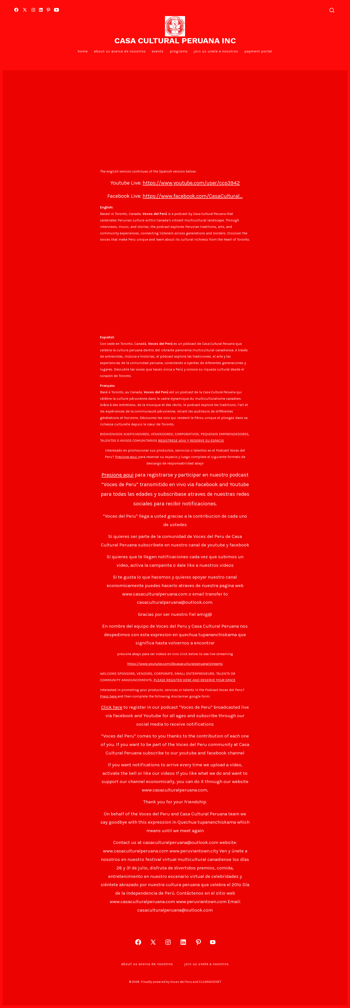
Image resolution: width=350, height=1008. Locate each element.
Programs (179, 51)
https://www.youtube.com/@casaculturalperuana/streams (175, 664)
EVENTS (158, 51)
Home (83, 51)
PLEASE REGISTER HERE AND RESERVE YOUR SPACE (194, 680)
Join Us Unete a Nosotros (216, 51)
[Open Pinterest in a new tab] (48, 9)
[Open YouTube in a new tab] (56, 9)
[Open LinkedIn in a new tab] (41, 9)
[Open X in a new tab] (25, 9)
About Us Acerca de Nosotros (120, 51)
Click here (111, 707)
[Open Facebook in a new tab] (16, 9)
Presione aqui (126, 457)
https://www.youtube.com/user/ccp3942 (191, 183)
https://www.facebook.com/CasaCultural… (193, 196)
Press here (108, 696)
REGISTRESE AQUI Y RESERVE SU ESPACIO (191, 440)
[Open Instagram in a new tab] (33, 9)
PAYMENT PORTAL (258, 51)
